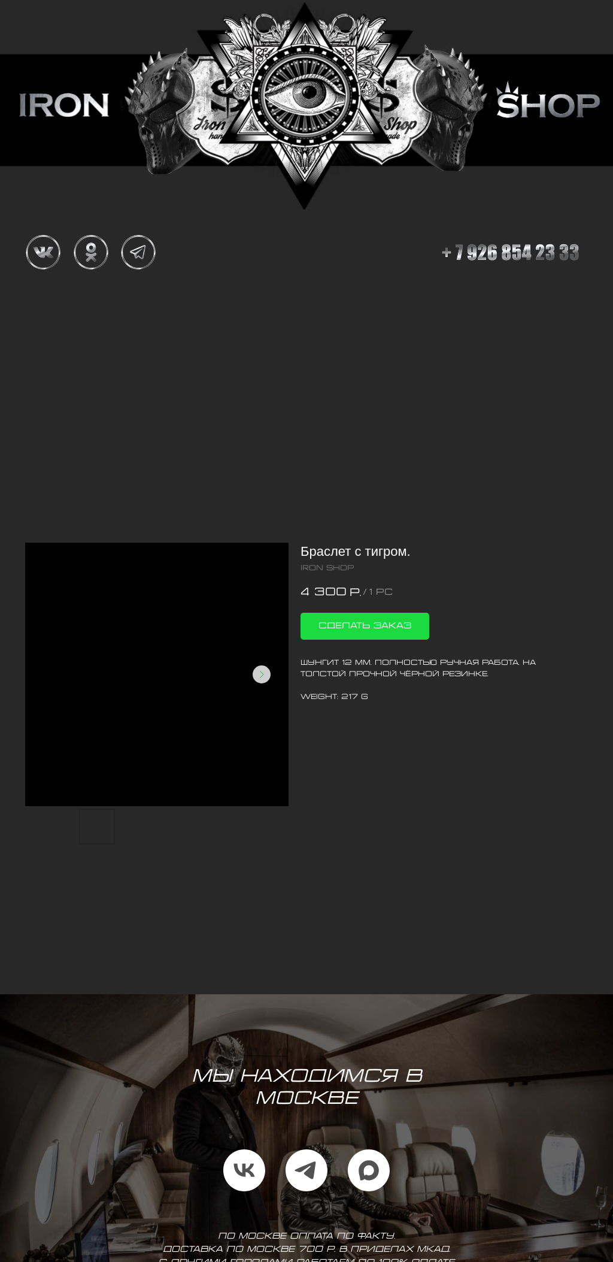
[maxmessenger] (369, 1170)
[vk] (244, 1170)
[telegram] (306, 1170)
